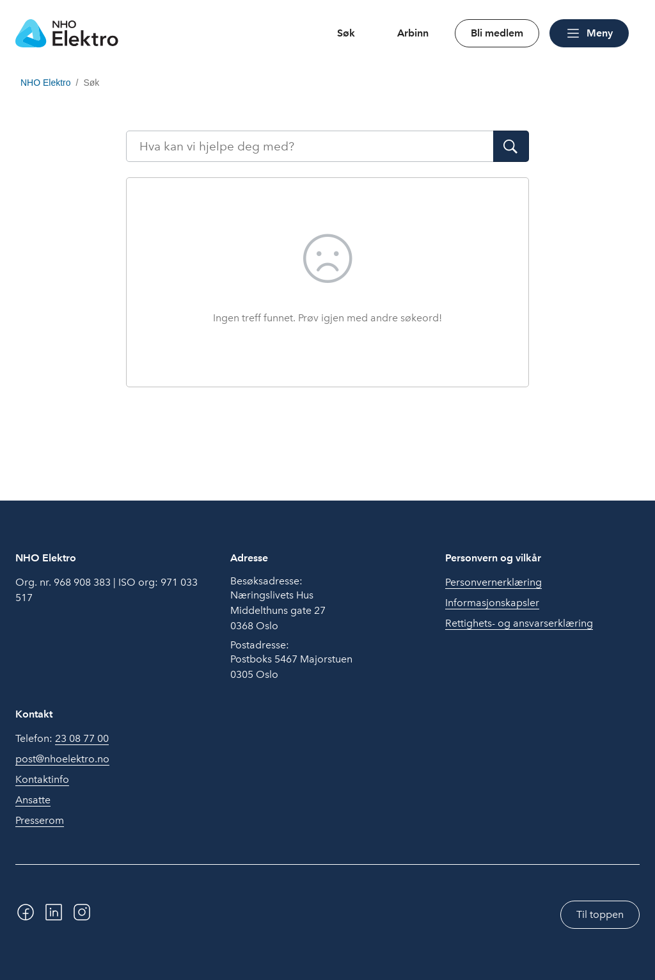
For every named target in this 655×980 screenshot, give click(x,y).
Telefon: (62, 738)
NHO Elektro (45, 82)
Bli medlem (497, 33)
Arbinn (413, 33)
